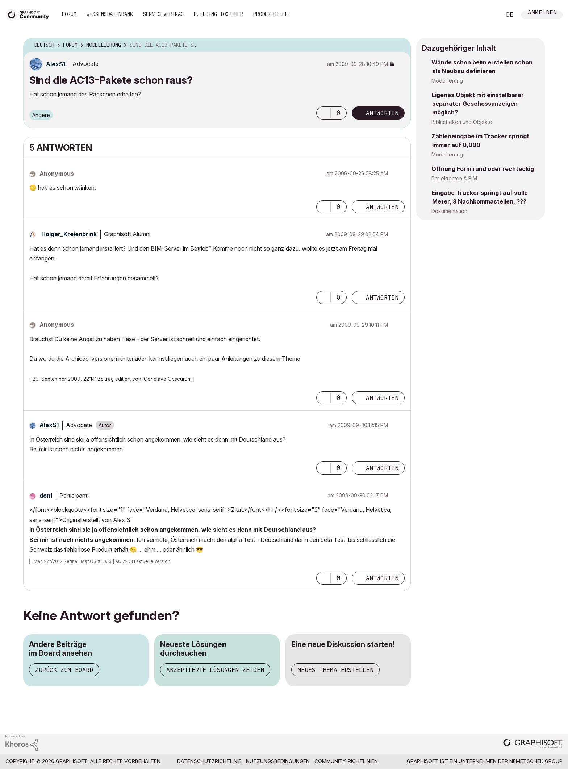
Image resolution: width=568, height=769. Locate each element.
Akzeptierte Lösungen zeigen (215, 669)
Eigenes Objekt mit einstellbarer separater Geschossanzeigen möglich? (477, 103)
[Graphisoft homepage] (533, 744)
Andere (41, 115)
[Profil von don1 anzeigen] (45, 495)
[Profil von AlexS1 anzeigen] (55, 64)
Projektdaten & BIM (454, 178)
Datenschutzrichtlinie (209, 761)
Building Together (218, 14)
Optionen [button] (400, 45)
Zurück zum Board (64, 669)
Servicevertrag (163, 14)
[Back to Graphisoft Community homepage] (29, 14)
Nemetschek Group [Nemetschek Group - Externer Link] (536, 761)
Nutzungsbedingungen (278, 761)
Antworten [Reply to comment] (382, 206)
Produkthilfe (270, 14)
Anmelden (542, 13)
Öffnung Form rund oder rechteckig (482, 168)
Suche (488, 14)
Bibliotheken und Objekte (461, 122)
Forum (69, 14)
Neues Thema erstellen (335, 669)
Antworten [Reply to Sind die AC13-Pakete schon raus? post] (382, 113)
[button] (323, 113)
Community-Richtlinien (346, 761)
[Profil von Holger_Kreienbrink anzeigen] (69, 234)
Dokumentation (449, 211)
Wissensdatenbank (110, 14)
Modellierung (447, 81)
